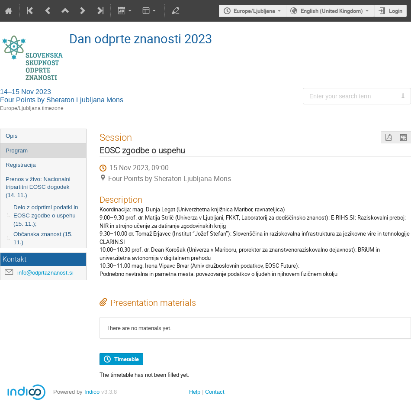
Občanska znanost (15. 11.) (43, 238)
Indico (92, 391)
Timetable (126, 359)
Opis (11, 136)
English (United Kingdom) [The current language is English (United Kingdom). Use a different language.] (332, 11)
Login (395, 11)
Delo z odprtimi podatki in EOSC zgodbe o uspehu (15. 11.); (45, 215)
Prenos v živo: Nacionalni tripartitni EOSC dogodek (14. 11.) (38, 187)
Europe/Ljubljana (254, 11)
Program (17, 150)
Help (194, 391)
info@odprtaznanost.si (45, 272)
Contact (215, 391)
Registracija (21, 165)
